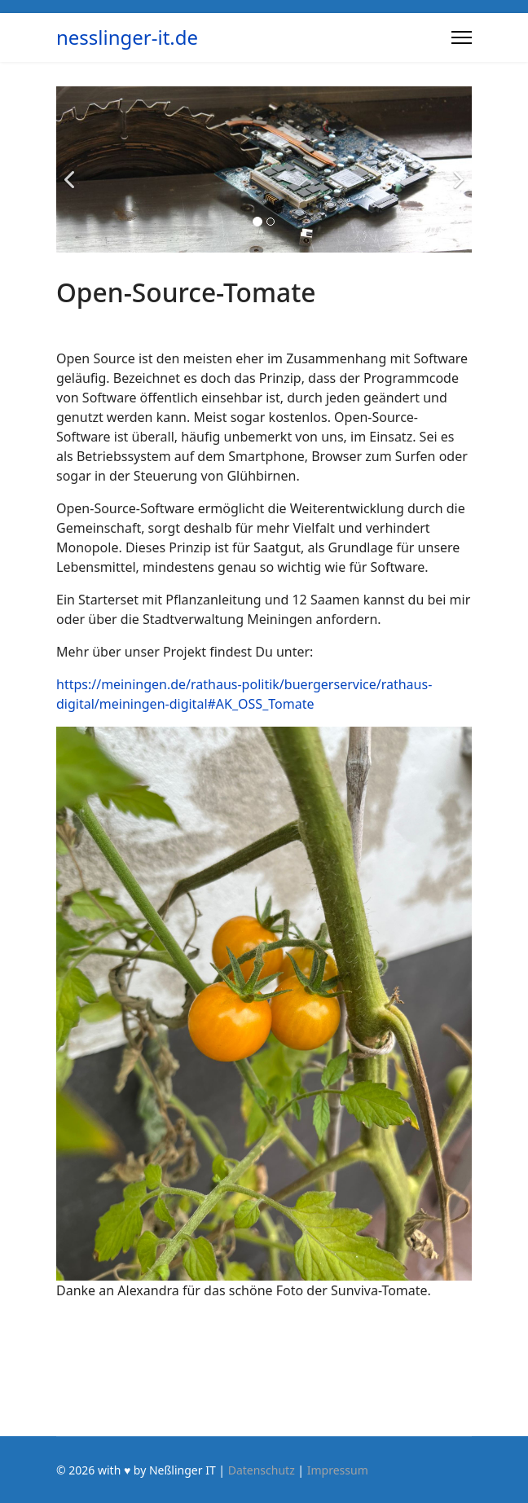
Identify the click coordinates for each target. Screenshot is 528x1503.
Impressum (337, 1470)
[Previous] (72, 169)
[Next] (455, 169)
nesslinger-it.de (127, 37)
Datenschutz (261, 1470)
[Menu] (461, 37)
